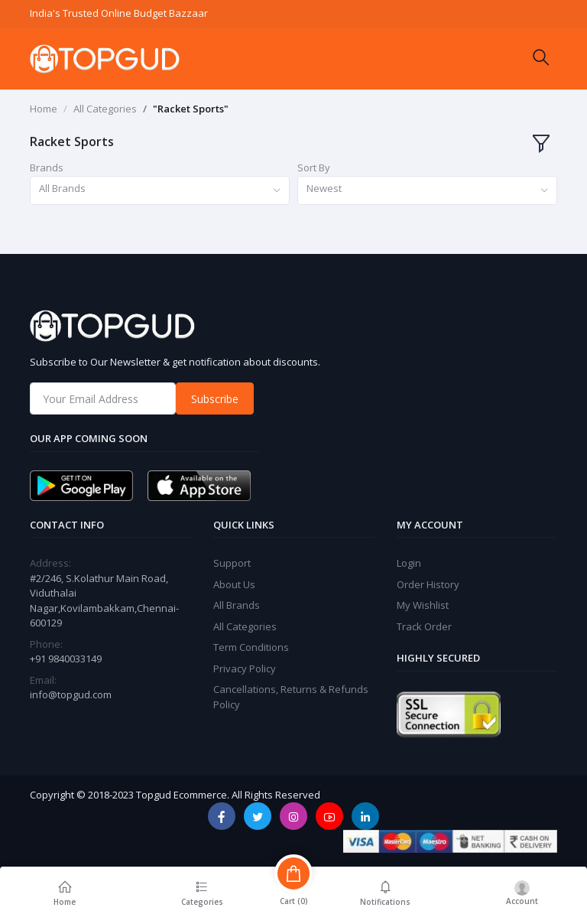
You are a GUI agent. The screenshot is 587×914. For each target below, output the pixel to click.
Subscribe (214, 399)
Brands (46, 167)
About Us (234, 584)
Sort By (313, 167)
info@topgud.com (71, 694)
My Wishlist (423, 605)
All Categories (105, 108)
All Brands (236, 605)
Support (232, 563)
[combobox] (160, 191)
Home (43, 108)
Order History (428, 584)
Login (409, 563)
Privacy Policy (244, 668)
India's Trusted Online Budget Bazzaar (119, 13)
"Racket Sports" (191, 108)
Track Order (424, 626)
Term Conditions (251, 647)
